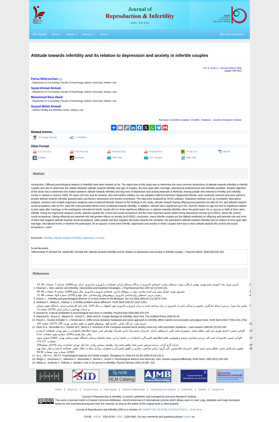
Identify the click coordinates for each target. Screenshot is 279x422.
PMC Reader (153, 158)
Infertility (47, 237)
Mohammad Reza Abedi (47, 97)
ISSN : (126, 416)
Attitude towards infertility (67, 237)
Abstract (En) (116, 152)
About (56, 34)
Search (104, 34)
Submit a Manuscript (133, 389)
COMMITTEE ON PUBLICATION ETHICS (164, 409)
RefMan (39, 158)
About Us (72, 389)
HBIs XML (189, 158)
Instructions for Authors (163, 389)
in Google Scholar (45, 137)
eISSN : (104, 416)
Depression (89, 237)
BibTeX (224, 152)
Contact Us (218, 389)
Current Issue (90, 389)
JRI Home (39, 34)
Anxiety (100, 237)
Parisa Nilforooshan (44, 78)
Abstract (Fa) (153, 152)
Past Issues (110, 389)
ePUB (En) (189, 152)
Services (88, 34)
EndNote (77, 158)
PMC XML (115, 158)
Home (58, 389)
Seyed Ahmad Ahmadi (46, 88)
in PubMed (78, 137)
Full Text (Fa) (79, 152)
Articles (71, 34)
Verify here (196, 409)
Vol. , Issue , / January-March (222, 68)
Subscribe (187, 389)
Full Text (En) (42, 152)
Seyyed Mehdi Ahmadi (46, 106)
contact (187, 416)
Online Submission (232, 34)
